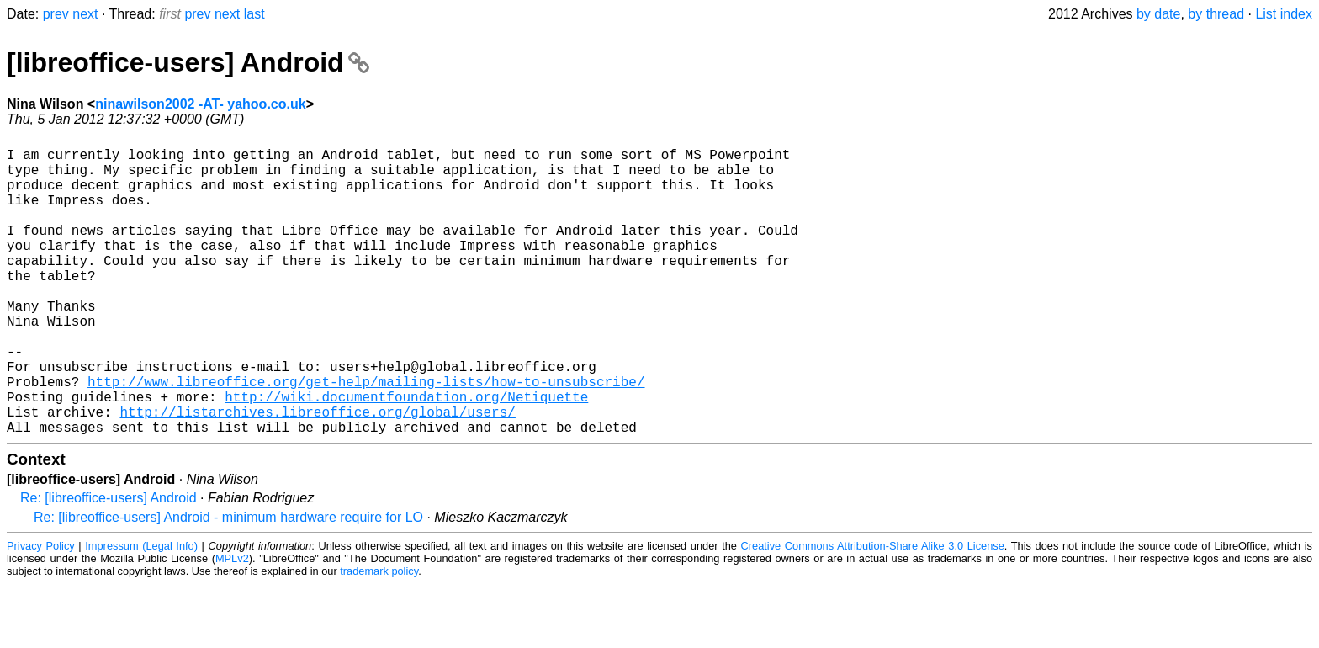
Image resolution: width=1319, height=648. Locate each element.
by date (1158, 14)
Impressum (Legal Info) (141, 609)
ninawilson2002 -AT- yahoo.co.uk (200, 104)
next (85, 14)
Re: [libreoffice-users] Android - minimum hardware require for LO (228, 581)
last (254, 14)
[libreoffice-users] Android (188, 62)
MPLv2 (232, 622)
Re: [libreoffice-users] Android (108, 562)
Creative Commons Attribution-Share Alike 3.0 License (872, 609)
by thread (1216, 14)
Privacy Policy (41, 609)
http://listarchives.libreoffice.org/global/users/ (317, 472)
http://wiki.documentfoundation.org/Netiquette (406, 453)
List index (1283, 14)
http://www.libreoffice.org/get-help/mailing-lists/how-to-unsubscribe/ (365, 435)
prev (56, 14)
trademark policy (379, 635)
